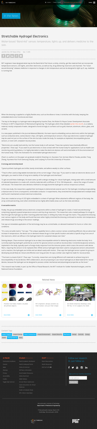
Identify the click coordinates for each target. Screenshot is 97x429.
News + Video (57, 2)
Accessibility (6, 376)
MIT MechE (8, 3)
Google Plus (16, 56)
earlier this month (76, 124)
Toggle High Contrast (9, 382)
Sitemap (5, 370)
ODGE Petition (23, 379)
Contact (5, 364)
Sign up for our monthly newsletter (80, 374)
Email (21, 56)
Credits (5, 379)
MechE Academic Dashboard (27, 361)
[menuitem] (48, 2)
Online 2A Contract (24, 367)
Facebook (3, 56)
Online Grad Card (24, 376)
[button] (92, 2)
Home (48, 2)
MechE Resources (47, 364)
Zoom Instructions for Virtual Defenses (27, 386)
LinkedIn (12, 56)
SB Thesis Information (25, 370)
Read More (17, 315)
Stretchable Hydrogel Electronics (72, 2)
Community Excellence (9, 361)
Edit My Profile (46, 367)
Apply (4, 367)
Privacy (5, 373)
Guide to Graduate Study (26, 390)
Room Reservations (47, 361)
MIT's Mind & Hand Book (25, 393)
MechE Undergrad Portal (26, 364)
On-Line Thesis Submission (26, 382)
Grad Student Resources (26, 373)
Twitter (8, 56)
